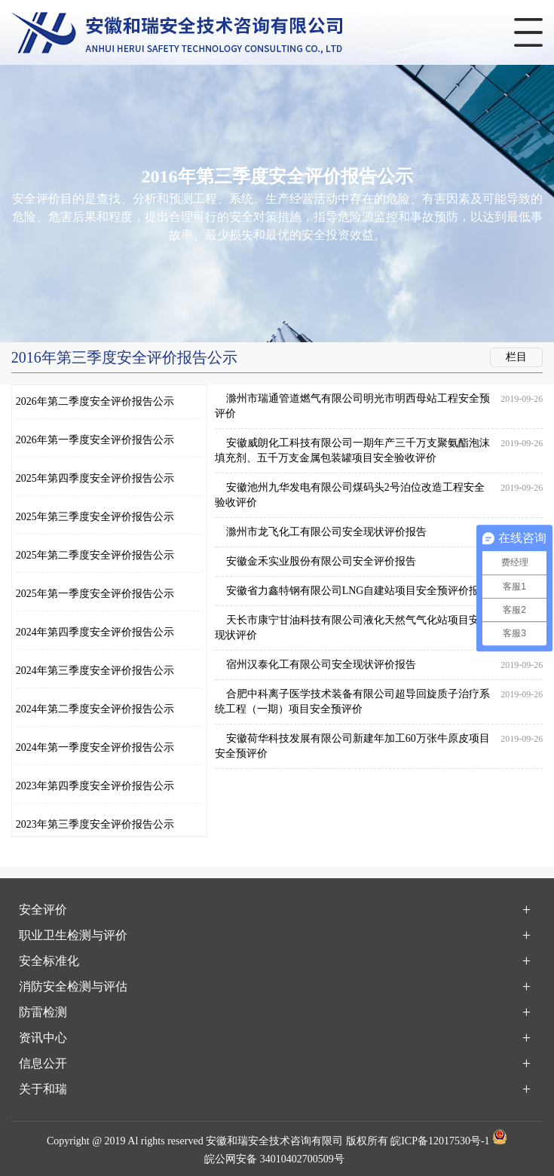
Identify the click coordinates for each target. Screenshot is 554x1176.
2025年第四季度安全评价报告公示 (95, 478)
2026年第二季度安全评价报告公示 (95, 401)
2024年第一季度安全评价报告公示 (95, 747)
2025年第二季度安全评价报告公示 (95, 555)
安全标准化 (49, 960)
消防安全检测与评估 (73, 986)
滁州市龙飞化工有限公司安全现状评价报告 (326, 531)
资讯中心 (43, 1037)
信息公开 (43, 1063)
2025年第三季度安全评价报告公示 (95, 516)
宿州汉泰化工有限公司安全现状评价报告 (321, 664)
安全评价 (43, 909)
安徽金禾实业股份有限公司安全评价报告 (321, 561)
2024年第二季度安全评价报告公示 (95, 709)
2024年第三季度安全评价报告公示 (95, 670)
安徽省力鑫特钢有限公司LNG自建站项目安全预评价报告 (358, 590)
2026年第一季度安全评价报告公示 (95, 440)
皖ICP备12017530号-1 (439, 1141)
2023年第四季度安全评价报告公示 (95, 786)
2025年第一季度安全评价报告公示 (95, 593)
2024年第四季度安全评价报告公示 (95, 632)
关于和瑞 (43, 1089)
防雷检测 (43, 1012)
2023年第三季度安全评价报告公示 (95, 824)
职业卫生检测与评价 (73, 935)
